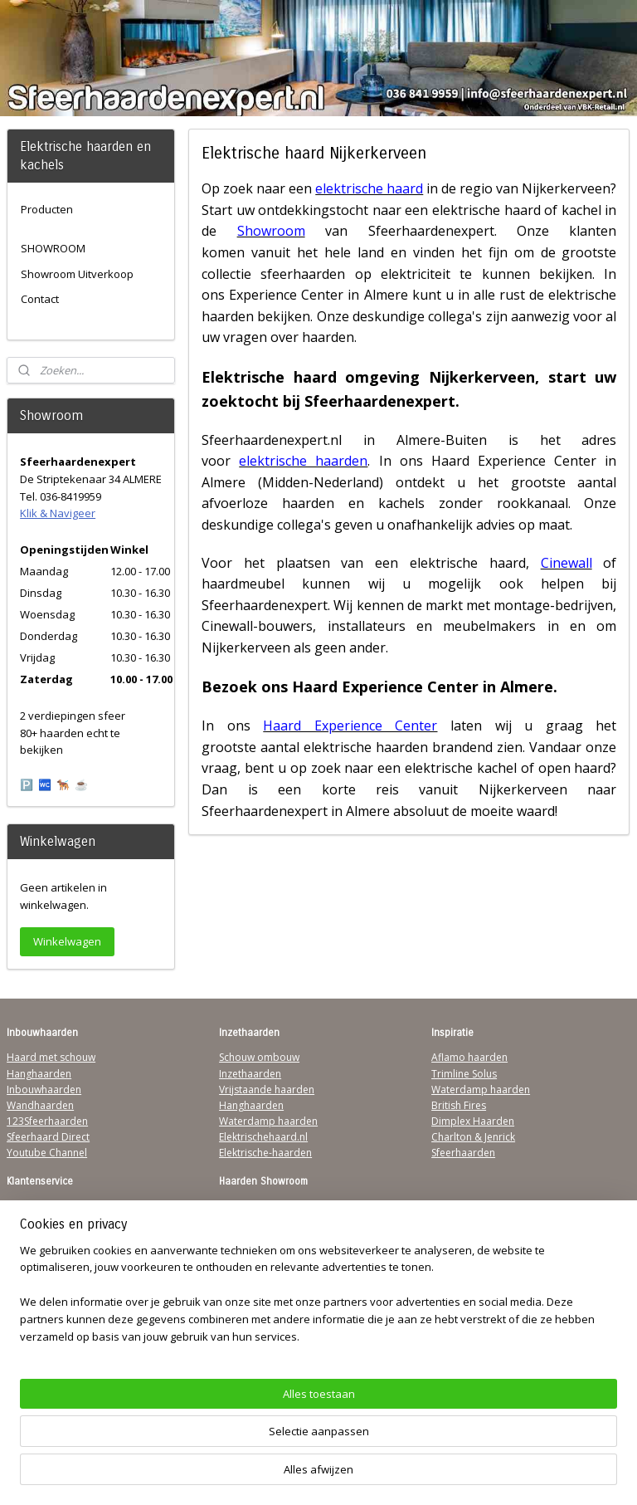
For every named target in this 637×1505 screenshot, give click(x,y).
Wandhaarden (40, 1105)
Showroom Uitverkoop (77, 273)
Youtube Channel (47, 1153)
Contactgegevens (47, 1238)
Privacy (23, 1254)
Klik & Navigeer (57, 513)
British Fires (458, 1105)
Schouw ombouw (259, 1057)
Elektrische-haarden (265, 1153)
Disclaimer (31, 1270)
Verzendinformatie (51, 1222)
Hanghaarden (39, 1074)
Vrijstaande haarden (266, 1089)
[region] (209, 1426)
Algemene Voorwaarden (64, 1207)
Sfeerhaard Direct (48, 1137)
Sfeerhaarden (463, 1153)
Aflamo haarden (469, 1057)
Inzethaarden (250, 1074)
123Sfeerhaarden (47, 1121)
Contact (40, 298)
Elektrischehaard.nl (263, 1137)
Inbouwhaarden (44, 1089)
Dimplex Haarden (472, 1121)
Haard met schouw (51, 1057)
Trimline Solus (464, 1074)
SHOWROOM (53, 248)
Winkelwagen (67, 941)
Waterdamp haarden (268, 1121)
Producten (47, 209)
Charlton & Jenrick (473, 1137)
